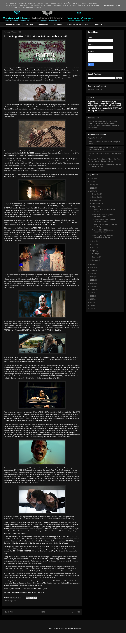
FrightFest (12, 601)
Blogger (78, 628)
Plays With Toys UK (95, 138)
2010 (92, 299)
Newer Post (8, 612)
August (95, 207)
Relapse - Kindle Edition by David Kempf (102, 122)
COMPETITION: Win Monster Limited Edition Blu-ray (102, 236)
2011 (92, 296)
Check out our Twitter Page (77, 24)
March (94, 254)
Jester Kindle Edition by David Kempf (101, 123)
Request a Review (13, 24)
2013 (92, 289)
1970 (92, 309)
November (96, 197)
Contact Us (97, 24)
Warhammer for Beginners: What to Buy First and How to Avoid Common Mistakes (104, 160)
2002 (92, 302)
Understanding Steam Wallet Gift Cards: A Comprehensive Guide (103, 148)
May (94, 247)
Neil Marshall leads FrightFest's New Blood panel (103, 215)
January (95, 260)
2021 (92, 264)
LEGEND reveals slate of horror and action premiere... (103, 221)
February (95, 257)
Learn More (109, 5)
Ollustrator (63, 628)
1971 (92, 305)
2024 (92, 185)
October (95, 200)
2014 (92, 286)
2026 (92, 178)
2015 (92, 283)
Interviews (29, 24)
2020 (92, 267)
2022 (92, 191)
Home (42, 612)
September (96, 203)
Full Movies (58, 24)
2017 (92, 277)
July (94, 241)
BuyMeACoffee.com (95, 89)
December (96, 194)
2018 (92, 274)
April (94, 251)
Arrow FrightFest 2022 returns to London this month (103, 231)
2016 (92, 280)
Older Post (76, 612)
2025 (92, 182)
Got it (118, 5)
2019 (92, 270)
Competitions (43, 24)
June (94, 244)
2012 (92, 293)
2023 (92, 188)
